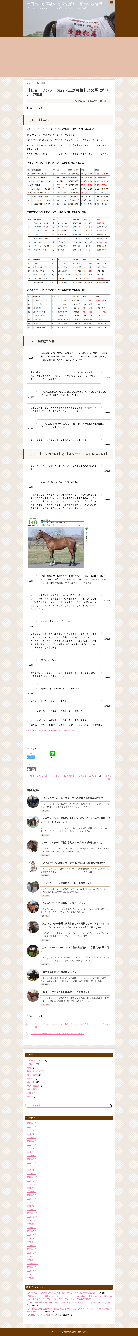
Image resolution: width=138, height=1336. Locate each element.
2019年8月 (32, 1228)
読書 (29, 1093)
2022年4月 (32, 1152)
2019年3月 (32, 1246)
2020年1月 (32, 1210)
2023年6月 (32, 1130)
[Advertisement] (69, 57)
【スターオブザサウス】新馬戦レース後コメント (65, 992)
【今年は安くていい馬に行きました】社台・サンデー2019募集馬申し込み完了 (62, 1293)
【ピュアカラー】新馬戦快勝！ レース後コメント (66, 883)
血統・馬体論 (33, 1089)
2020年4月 (32, 1199)
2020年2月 (32, 1206)
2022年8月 (32, 1141)
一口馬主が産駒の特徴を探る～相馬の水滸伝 (64, 4)
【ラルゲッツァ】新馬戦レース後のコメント (62, 903)
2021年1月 (32, 1174)
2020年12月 (32, 1177)
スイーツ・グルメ (35, 1060)
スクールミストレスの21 (55, 776)
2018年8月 (32, 1271)
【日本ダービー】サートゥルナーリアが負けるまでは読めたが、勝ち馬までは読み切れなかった (70, 1302)
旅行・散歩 (32, 1075)
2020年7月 (32, 1188)
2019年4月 (32, 1242)
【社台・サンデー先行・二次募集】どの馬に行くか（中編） (55, 1034)
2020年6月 (32, 1192)
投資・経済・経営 (35, 1071)
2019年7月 (32, 1231)
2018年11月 (32, 1260)
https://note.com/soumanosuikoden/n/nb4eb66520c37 (50, 730)
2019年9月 (32, 1224)
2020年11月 (32, 1181)
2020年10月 (32, 1184)
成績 (29, 1068)
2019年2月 (32, 1249)
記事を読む (45, 811)
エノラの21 (37, 776)
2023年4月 (32, 1138)
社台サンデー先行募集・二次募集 (82, 776)
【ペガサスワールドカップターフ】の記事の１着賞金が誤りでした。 (75, 798)
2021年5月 (32, 1159)
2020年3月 (32, 1202)
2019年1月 (32, 1253)
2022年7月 (32, 1145)
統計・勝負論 (33, 1086)
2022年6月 (32, 1148)
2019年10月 (32, 1220)
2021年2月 (32, 1170)
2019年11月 (32, 1217)
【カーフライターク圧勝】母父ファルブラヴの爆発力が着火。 (71, 842)
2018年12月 (32, 1256)
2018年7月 (32, 1274)
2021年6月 (32, 1156)
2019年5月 (32, 1238)
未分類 (30, 1078)
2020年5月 (32, 1195)
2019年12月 (32, 1213)
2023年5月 (32, 1134)
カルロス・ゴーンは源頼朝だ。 (41, 1315)
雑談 (29, 1096)
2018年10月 (32, 1264)
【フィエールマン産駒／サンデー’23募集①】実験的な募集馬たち (73, 863)
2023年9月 (32, 1123)
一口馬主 (106, 101)
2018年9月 (32, 1267)
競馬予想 (31, 1082)
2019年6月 (32, 1235)
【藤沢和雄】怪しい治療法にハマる (58, 972)
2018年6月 (32, 1278)
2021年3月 (32, 1166)
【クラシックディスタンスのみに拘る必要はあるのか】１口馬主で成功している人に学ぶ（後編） (67, 1025)
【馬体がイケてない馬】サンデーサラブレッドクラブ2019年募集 (56, 1296)
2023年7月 (32, 1127)
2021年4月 (32, 1163)
